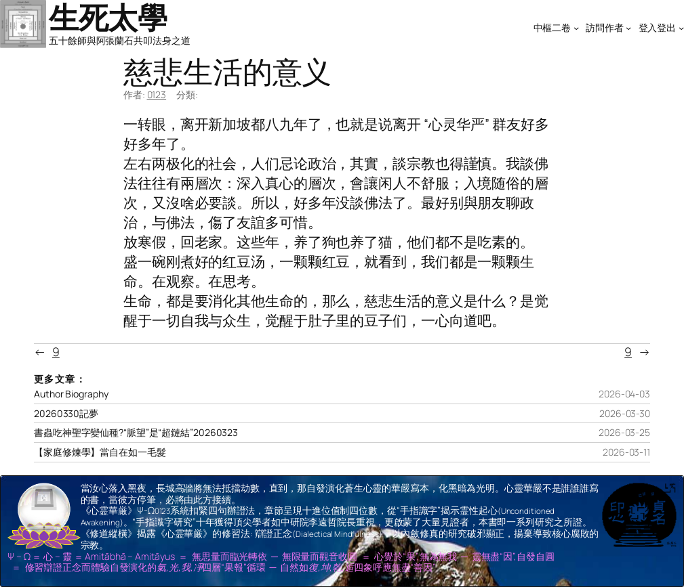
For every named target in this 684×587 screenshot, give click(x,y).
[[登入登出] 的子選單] (681, 27)
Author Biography (71, 394)
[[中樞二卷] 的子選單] (576, 27)
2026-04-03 (624, 393)
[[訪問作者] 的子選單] (628, 27)
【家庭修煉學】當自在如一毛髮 (100, 452)
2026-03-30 (624, 413)
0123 (157, 94)
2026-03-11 (626, 451)
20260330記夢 (66, 413)
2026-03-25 (624, 432)
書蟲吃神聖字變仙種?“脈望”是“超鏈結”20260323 (136, 432)
